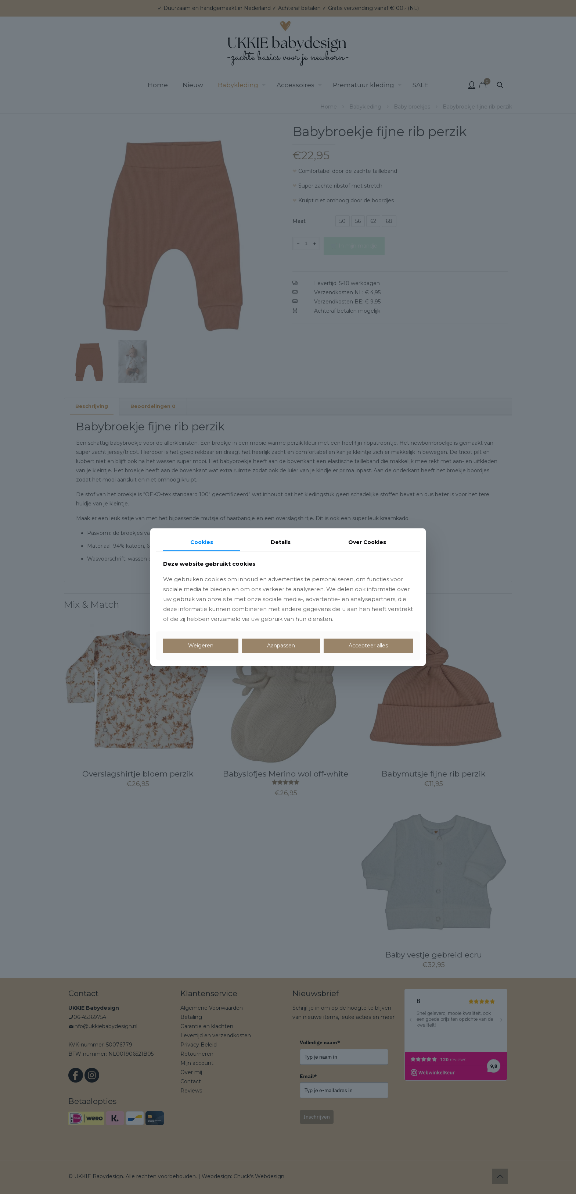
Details (281, 542)
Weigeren (200, 645)
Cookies (201, 542)
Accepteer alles (368, 645)
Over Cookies (367, 542)
